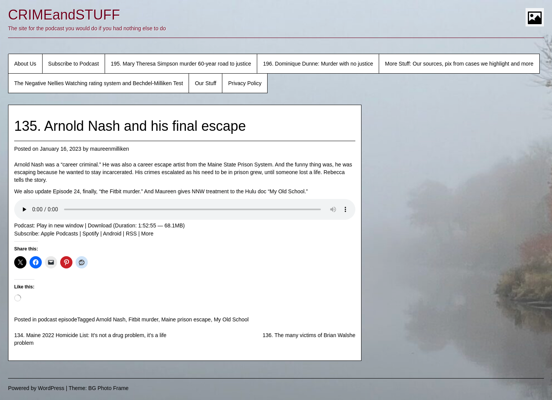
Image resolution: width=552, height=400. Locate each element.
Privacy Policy (244, 83)
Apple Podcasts (59, 233)
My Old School (231, 319)
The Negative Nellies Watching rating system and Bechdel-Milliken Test (98, 83)
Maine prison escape (186, 319)
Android (112, 233)
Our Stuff (205, 83)
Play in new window (59, 225)
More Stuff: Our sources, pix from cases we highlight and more (459, 64)
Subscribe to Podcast (73, 64)
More (147, 233)
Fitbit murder (143, 319)
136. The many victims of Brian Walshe (309, 335)
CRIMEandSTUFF (64, 15)
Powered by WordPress (36, 388)
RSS (131, 233)
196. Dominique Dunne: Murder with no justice (318, 64)
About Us (25, 64)
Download (100, 225)
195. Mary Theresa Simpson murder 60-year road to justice (181, 64)
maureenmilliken (109, 149)
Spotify (90, 233)
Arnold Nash (110, 319)
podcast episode (57, 319)
